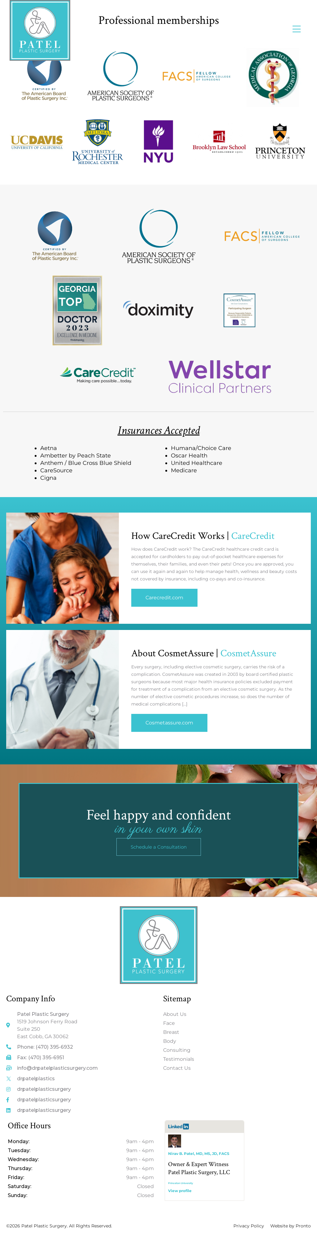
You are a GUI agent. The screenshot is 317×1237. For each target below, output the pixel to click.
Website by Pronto (290, 1226)
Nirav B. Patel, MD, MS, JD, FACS (198, 1153)
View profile (180, 1190)
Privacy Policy (248, 1226)
